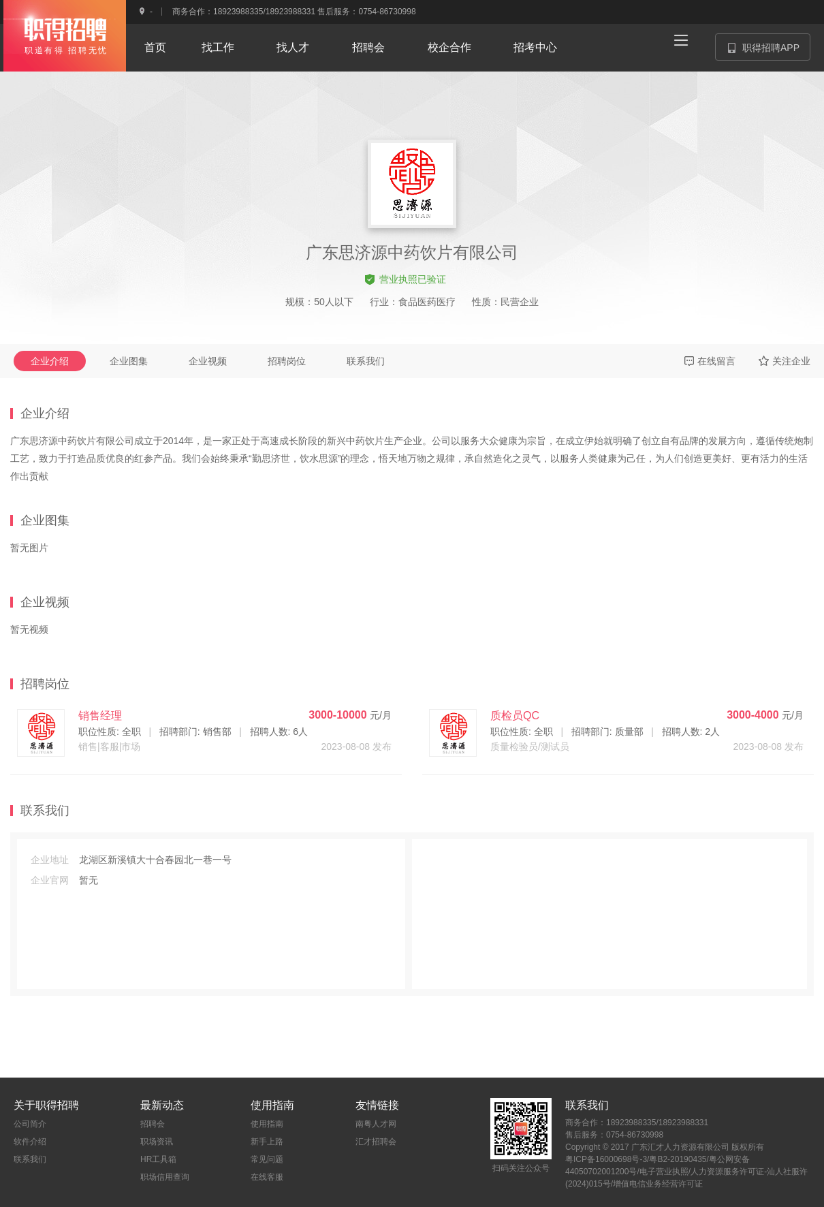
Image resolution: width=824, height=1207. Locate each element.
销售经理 (100, 715)
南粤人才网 (375, 1124)
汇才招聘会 (375, 1141)
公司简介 (30, 1124)
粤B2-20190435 (677, 1159)
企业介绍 (50, 361)
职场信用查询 (164, 1177)
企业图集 (129, 361)
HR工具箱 (158, 1159)
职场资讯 (156, 1141)
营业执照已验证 (405, 279)
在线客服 (267, 1177)
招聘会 (152, 1124)
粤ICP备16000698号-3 (606, 1159)
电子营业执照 (663, 1171)
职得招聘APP (769, 51)
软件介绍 (30, 1141)
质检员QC (514, 715)
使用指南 (267, 1124)
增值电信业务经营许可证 (658, 1184)
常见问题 (267, 1159)
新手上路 (267, 1141)
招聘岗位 (287, 361)
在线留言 (709, 361)
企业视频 (208, 361)
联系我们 (366, 361)
